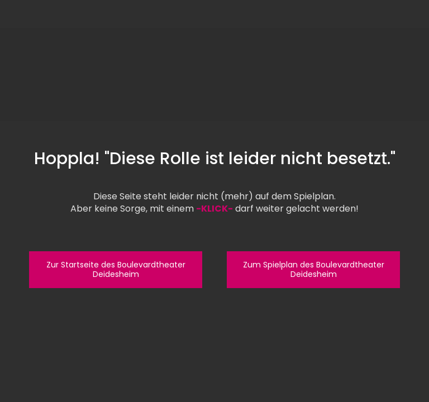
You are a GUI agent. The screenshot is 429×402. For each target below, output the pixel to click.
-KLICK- (214, 208)
